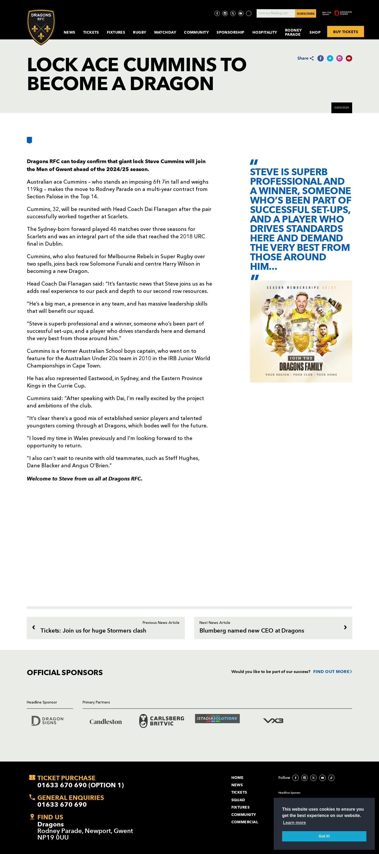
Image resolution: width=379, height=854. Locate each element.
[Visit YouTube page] (240, 13)
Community (196, 32)
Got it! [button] (324, 836)
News (69, 32)
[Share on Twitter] (330, 58)
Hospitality (264, 32)
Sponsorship (231, 32)
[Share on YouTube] (349, 58)
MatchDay (165, 32)
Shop (315, 32)
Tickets (91, 32)
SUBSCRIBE (306, 13)
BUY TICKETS (345, 32)
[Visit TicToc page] (248, 13)
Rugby (139, 32)
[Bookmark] (29, 142)
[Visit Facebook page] (217, 13)
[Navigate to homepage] (41, 27)
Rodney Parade (293, 32)
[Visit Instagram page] (225, 13)
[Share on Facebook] (320, 58)
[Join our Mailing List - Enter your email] (286, 13)
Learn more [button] (294, 822)
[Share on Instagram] (339, 58)
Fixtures (116, 32)
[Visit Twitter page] (233, 13)
